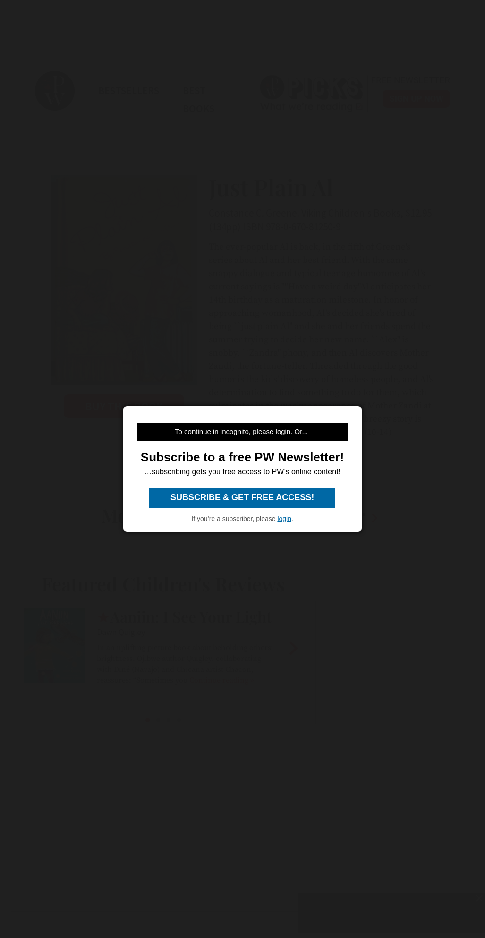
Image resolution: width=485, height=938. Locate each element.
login (284, 518)
